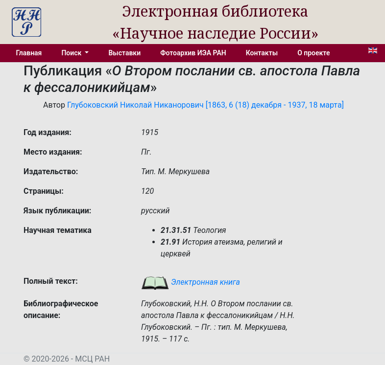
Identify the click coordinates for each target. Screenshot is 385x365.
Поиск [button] (72, 53)
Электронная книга (190, 282)
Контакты (262, 53)
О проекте (313, 53)
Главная (29, 53)
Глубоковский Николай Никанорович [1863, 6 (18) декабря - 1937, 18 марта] (205, 105)
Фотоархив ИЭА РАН (193, 53)
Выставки (124, 53)
